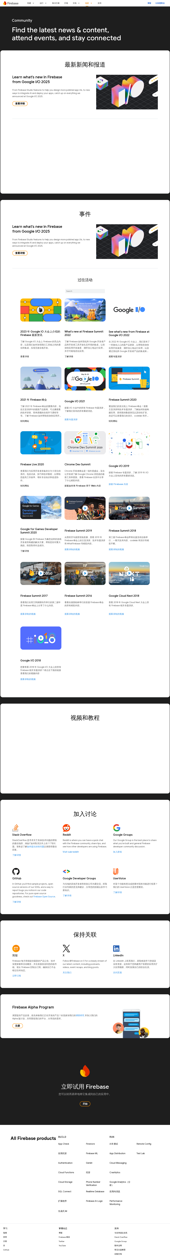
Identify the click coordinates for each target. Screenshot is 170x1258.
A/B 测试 (114, 1144)
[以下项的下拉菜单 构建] (34, 3)
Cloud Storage (65, 1182)
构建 (29, 3)
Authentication (65, 1163)
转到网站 (24, 421)
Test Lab (141, 1153)
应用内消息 (115, 1191)
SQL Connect (64, 1191)
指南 (5, 1233)
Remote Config (144, 1144)
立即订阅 (16, 975)
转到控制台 (160, 3)
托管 (88, 1172)
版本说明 (118, 1245)
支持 (99, 3)
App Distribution (117, 1153)
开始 (85, 1103)
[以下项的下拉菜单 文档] (79, 3)
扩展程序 (62, 1201)
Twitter (61, 1241)
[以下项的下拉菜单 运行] (46, 3)
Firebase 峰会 (64, 1237)
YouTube (62, 1245)
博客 (149, 3)
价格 (66, 3)
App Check (63, 1144)
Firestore (90, 1144)
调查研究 (80, 1015)
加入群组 (117, 852)
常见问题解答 (120, 1250)
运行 (41, 3)
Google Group (120, 1241)
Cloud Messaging (118, 1163)
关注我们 (67, 972)
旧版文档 (118, 1254)
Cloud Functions (66, 1172)
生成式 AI (62, 1211)
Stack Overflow (120, 1237)
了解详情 (69, 356)
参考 (5, 1237)
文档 (74, 3)
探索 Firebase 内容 (118, 484)
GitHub (6, 1250)
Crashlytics (115, 1172)
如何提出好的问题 (35, 846)
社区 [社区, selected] (87, 3)
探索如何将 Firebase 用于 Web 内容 (83, 486)
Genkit (89, 1163)
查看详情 (20, 103)
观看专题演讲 (115, 356)
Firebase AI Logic (94, 1201)
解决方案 (56, 3)
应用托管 (62, 1153)
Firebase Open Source (44, 896)
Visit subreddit (71, 852)
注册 (17, 1025)
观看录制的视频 (72, 549)
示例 (5, 1241)
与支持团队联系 (120, 1233)
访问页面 (117, 972)
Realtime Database (95, 1191)
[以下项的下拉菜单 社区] (92, 3)
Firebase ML (92, 1153)
